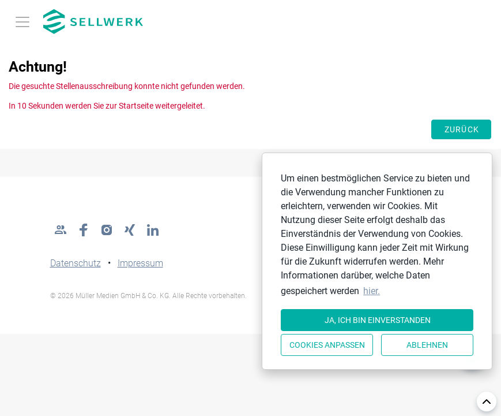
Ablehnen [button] (427, 345)
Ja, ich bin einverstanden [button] (378, 320)
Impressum (140, 263)
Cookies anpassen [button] (327, 345)
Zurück (462, 129)
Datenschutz (75, 263)
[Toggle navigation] (22, 22)
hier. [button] (371, 290)
